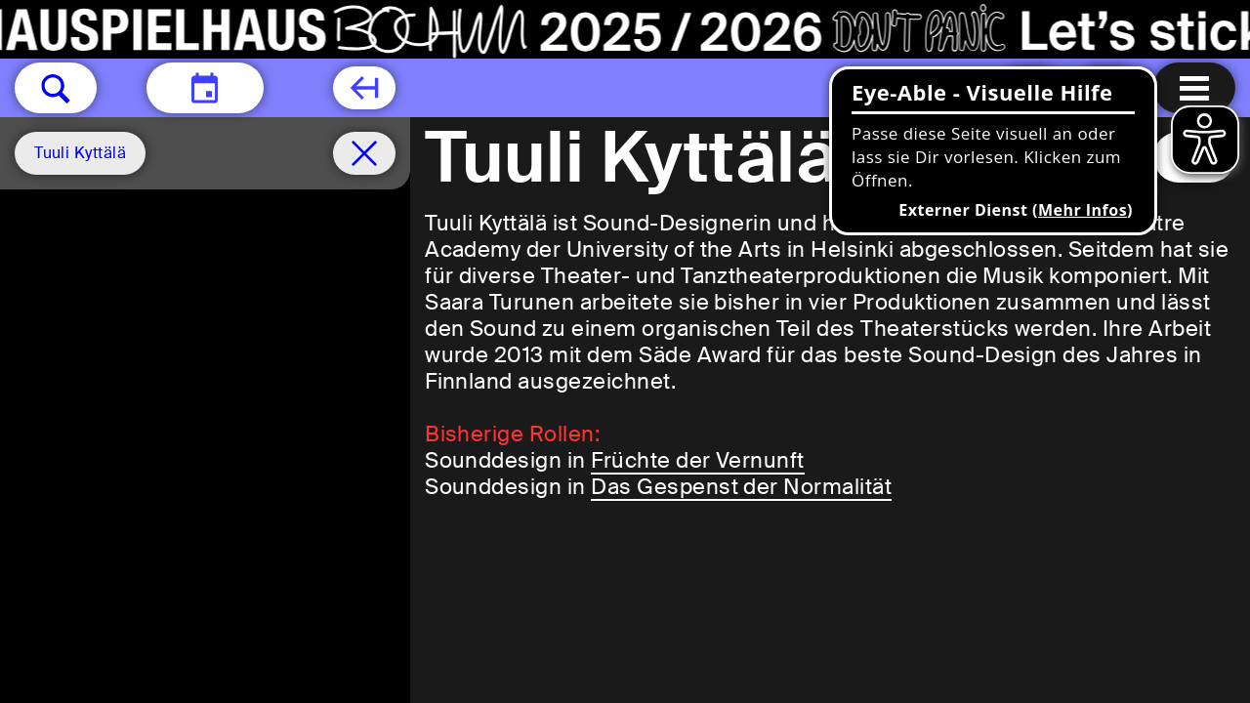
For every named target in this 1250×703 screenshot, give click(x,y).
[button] (56, 87)
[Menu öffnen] (1194, 87)
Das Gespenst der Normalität (741, 487)
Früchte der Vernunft (698, 460)
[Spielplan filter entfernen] (364, 153)
